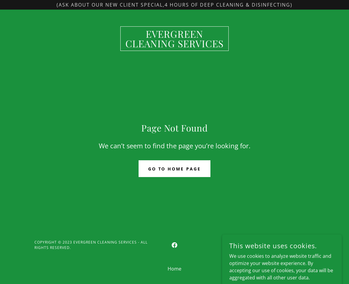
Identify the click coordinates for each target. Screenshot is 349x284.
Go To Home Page (174, 169)
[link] (174, 45)
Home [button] (174, 268)
